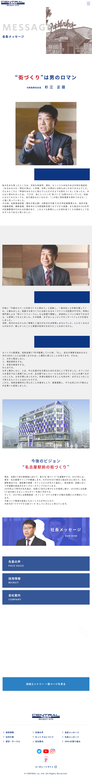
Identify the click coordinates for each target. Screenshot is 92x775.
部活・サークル (11, 741)
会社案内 (37, 741)
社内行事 (8, 737)
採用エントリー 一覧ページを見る (46, 684)
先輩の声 (37, 732)
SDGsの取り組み (70, 741)
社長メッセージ (70, 737)
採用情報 (8, 732)
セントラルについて (43, 737)
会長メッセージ (70, 732)
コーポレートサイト (46, 766)
